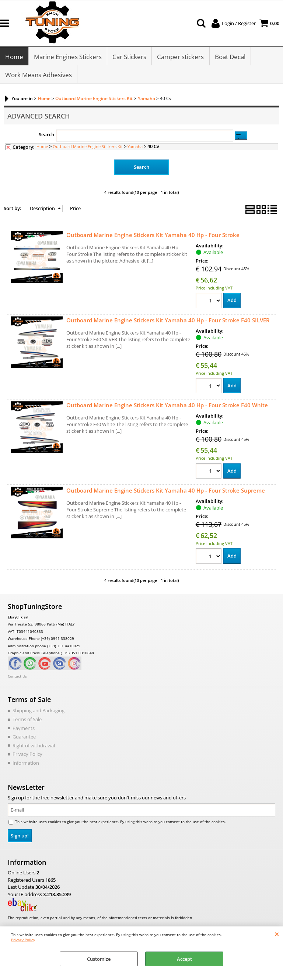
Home (14, 57)
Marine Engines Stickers (68, 57)
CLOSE (277, 934)
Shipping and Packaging (38, 712)
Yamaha (135, 147)
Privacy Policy (23, 939)
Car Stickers (129, 57)
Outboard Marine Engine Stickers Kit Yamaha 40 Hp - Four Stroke (153, 236)
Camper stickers (180, 57)
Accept (184, 959)
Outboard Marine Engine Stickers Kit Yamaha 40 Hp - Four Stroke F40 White (167, 406)
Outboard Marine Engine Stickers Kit (88, 147)
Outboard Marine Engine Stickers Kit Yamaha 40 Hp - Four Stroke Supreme (165, 492)
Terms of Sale (27, 720)
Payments (24, 729)
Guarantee (24, 737)
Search (46, 136)
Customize (99, 959)
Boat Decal (229, 57)
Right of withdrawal (34, 746)
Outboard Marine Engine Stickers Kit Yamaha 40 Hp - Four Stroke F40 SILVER (168, 321)
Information (26, 764)
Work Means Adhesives (38, 75)
